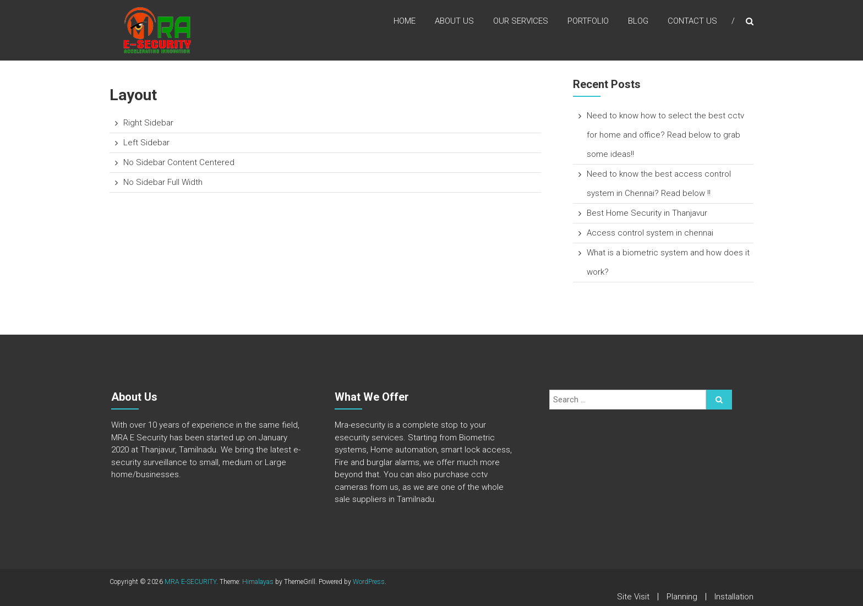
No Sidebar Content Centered (178, 162)
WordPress (369, 582)
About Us (454, 21)
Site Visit (633, 597)
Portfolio (588, 21)
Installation (733, 597)
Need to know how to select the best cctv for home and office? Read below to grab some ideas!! (665, 135)
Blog (638, 21)
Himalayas (258, 582)
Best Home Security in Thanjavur (647, 213)
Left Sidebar (146, 143)
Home (405, 21)
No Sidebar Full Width (163, 182)
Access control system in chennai (650, 233)
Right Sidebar (148, 123)
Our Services (520, 21)
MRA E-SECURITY (190, 582)
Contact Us (692, 21)
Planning (682, 597)
